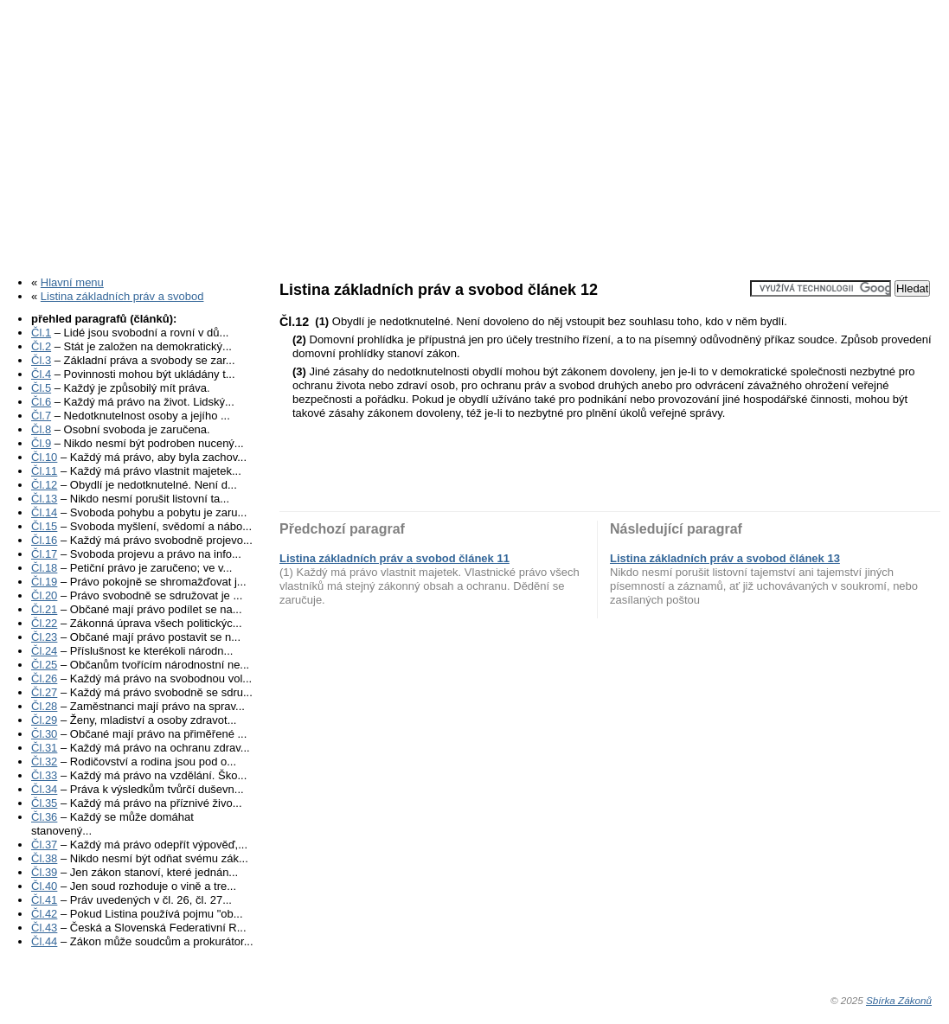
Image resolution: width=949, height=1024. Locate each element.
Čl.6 (41, 401)
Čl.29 (44, 720)
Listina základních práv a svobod (122, 296)
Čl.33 (44, 775)
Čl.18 (44, 567)
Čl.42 (44, 913)
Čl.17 (44, 553)
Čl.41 (44, 899)
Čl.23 (44, 636)
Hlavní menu (72, 282)
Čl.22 (44, 623)
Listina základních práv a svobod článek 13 (725, 558)
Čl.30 (44, 733)
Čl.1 (41, 332)
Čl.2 (41, 346)
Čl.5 (41, 387)
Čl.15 (44, 526)
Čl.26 (44, 678)
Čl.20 (44, 595)
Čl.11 (44, 470)
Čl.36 (44, 816)
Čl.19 (44, 581)
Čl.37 (44, 844)
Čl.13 (44, 498)
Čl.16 (44, 540)
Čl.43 (44, 927)
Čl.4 (41, 374)
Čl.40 (44, 886)
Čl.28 (44, 706)
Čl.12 (44, 484)
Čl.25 (44, 664)
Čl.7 (41, 415)
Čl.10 (44, 457)
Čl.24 (44, 650)
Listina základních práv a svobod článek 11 (394, 558)
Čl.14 (44, 512)
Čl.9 (41, 443)
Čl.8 (41, 429)
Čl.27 (44, 692)
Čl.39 (44, 872)
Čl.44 (44, 941)
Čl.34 (44, 789)
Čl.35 (44, 803)
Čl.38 (44, 858)
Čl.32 (44, 761)
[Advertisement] (474, 132)
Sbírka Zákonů (899, 1000)
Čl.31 (44, 747)
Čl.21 (44, 609)
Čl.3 (41, 360)
